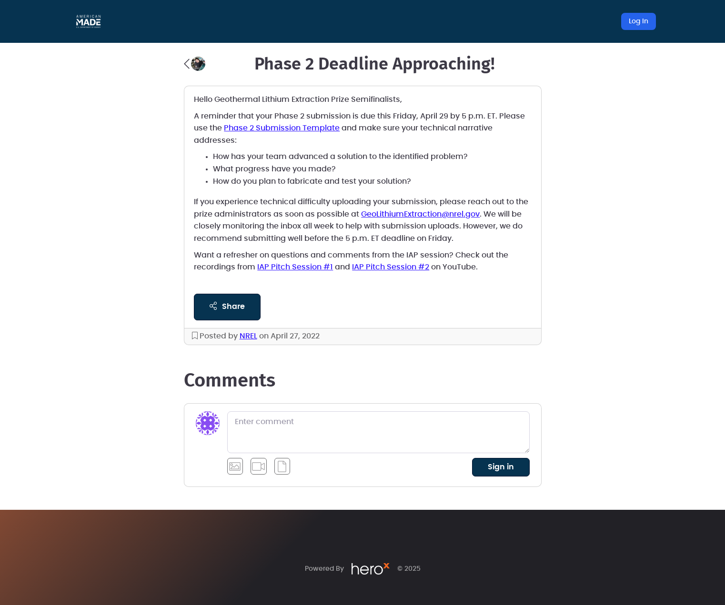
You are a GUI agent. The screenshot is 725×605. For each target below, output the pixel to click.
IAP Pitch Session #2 (390, 267)
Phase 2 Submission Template (282, 128)
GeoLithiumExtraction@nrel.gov (420, 214)
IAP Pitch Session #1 (295, 267)
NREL (248, 336)
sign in (501, 467)
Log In (638, 21)
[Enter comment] (378, 432)
